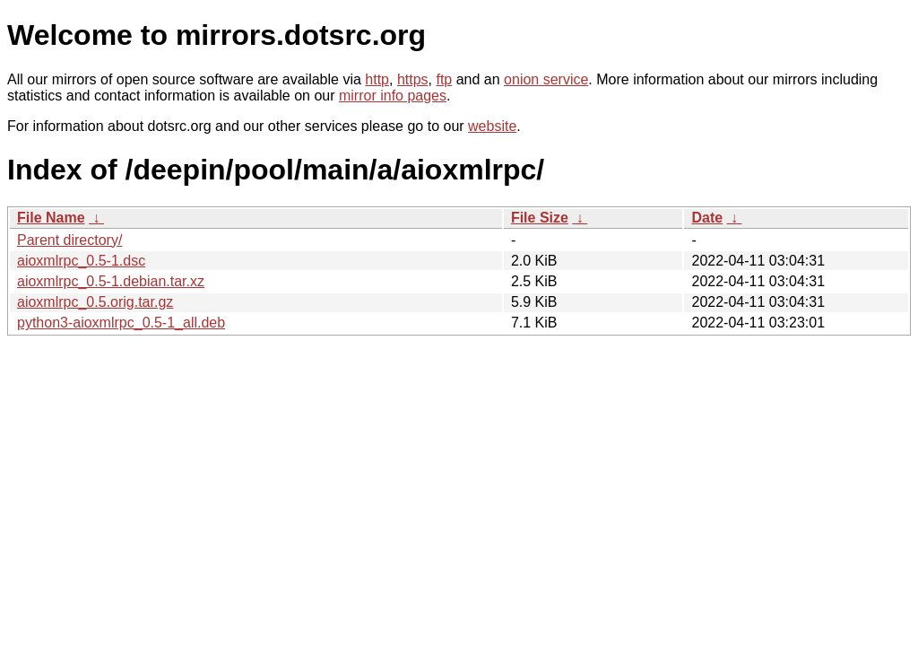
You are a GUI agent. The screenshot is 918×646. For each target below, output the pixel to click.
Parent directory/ (69, 240)
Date (707, 217)
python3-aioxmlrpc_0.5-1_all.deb (121, 322)
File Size (539, 217)
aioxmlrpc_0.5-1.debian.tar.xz (110, 281)
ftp (444, 79)
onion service (546, 79)
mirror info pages (392, 95)
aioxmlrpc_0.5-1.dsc (81, 260)
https (413, 79)
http (377, 79)
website (492, 126)
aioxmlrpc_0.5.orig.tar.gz (95, 302)
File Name (51, 217)
